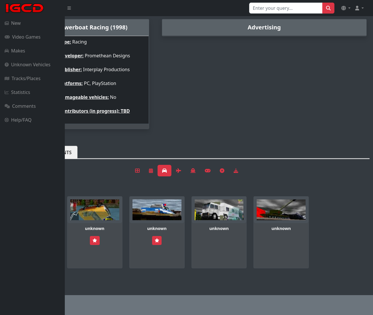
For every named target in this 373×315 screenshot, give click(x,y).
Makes (15, 51)
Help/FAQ (18, 120)
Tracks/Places (23, 78)
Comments (20, 106)
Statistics (17, 92)
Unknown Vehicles (27, 64)
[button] (346, 8)
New (13, 23)
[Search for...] (286, 8)
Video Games (23, 37)
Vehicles (85, 166)
